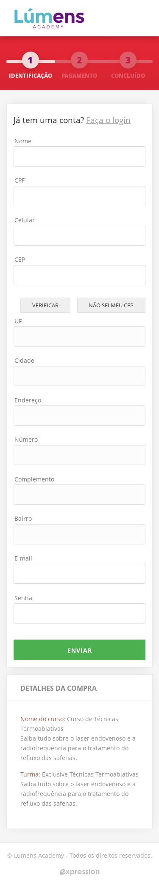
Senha (23, 598)
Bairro (23, 518)
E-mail (23, 558)
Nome (22, 141)
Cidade (24, 360)
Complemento (34, 479)
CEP (19, 259)
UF (18, 321)
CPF (19, 180)
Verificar (45, 305)
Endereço (27, 400)
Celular (24, 220)
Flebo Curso (55, 17)
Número (26, 439)
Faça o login (108, 120)
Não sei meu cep (111, 305)
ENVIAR (79, 650)
